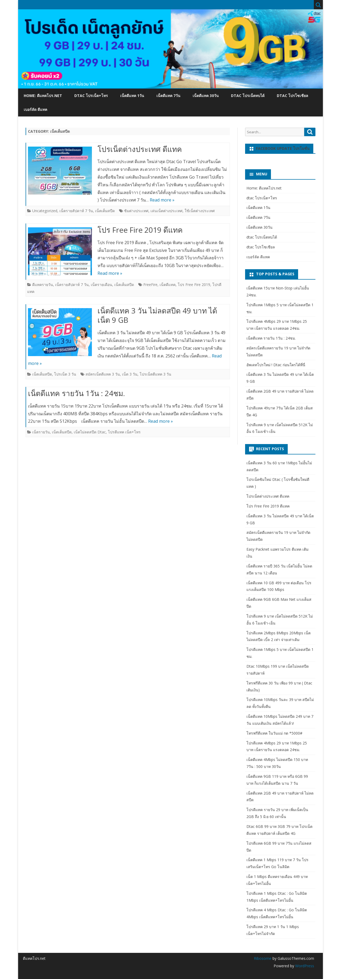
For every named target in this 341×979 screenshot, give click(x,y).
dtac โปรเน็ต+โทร (91, 95)
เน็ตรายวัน (41, 431)
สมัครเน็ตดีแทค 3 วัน (103, 374)
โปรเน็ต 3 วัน (65, 374)
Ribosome (262, 958)
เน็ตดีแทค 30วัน (206, 95)
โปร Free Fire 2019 (194, 284)
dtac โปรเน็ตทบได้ (248, 95)
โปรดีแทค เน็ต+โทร (124, 431)
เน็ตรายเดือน (101, 284)
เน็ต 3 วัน (129, 374)
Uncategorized (44, 210)
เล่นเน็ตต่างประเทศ (166, 210)
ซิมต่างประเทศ (136, 210)
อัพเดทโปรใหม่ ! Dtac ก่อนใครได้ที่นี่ (275, 364)
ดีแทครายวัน (42, 284)
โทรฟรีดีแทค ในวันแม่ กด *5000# (274, 733)
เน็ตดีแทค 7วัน (168, 95)
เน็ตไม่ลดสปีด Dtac (90, 431)
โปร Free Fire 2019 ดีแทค (140, 230)
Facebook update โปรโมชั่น (283, 148)
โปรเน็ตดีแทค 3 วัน (155, 374)
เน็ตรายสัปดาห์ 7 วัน (76, 210)
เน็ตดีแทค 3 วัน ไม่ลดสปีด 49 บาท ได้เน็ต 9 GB (157, 315)
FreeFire (150, 284)
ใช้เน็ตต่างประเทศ (200, 210)
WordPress (304, 965)
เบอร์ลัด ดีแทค (35, 109)
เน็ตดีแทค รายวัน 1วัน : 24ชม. (76, 393)
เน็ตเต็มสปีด (105, 210)
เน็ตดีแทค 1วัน (132, 95)
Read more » (162, 200)
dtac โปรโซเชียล (292, 95)
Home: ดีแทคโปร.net (43, 95)
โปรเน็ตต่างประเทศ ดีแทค (140, 149)
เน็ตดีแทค (168, 284)
